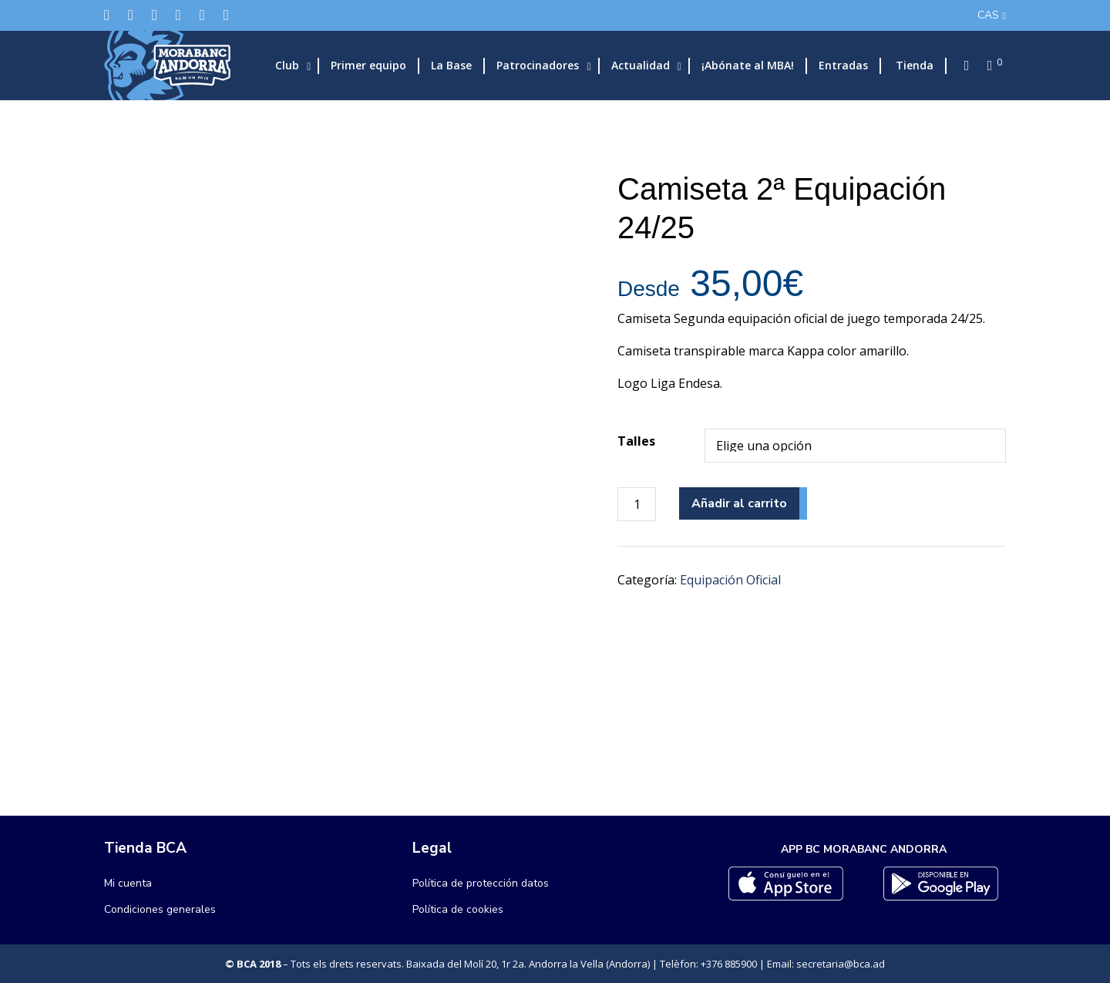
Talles (636, 441)
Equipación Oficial (730, 579)
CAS (988, 15)
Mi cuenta (128, 883)
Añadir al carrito (739, 503)
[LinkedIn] (178, 15)
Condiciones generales (160, 909)
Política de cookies (457, 909)
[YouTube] (226, 15)
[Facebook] (130, 15)
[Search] (962, 65)
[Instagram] (154, 15)
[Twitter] (106, 15)
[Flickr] (202, 15)
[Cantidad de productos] (636, 504)
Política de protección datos (480, 883)
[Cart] (985, 65)
